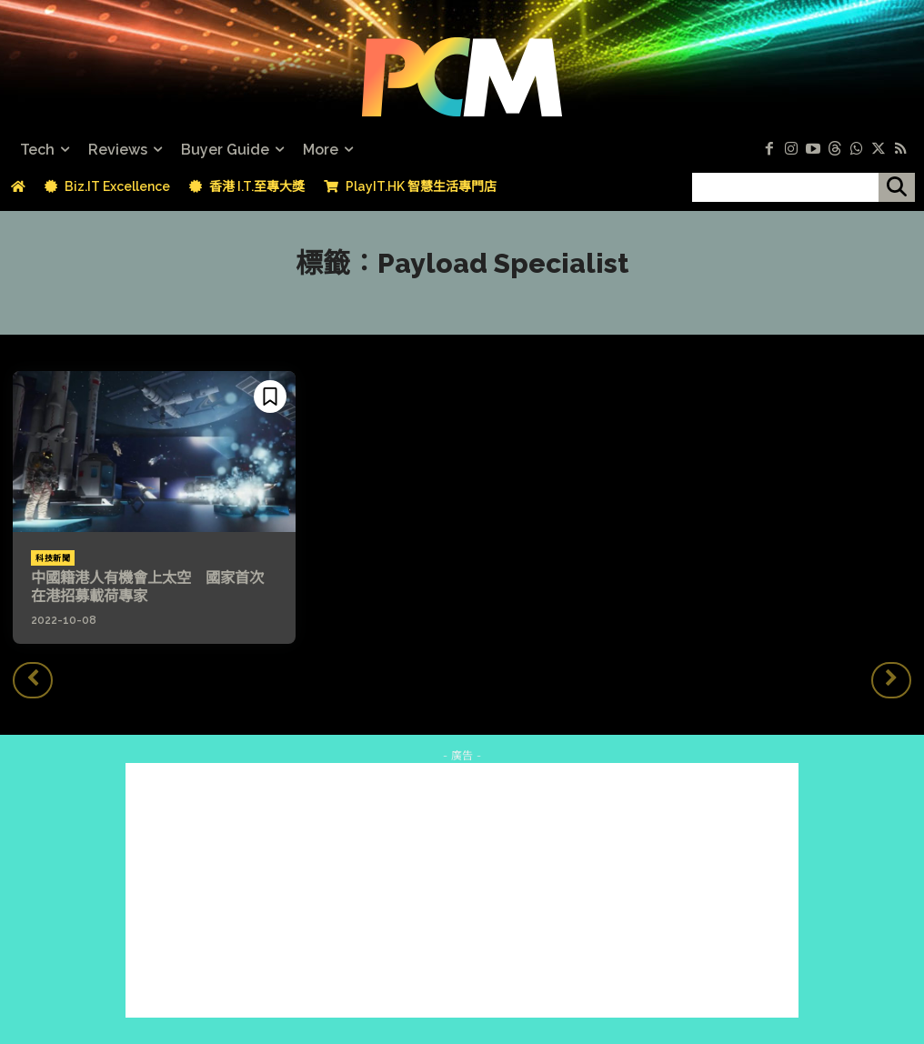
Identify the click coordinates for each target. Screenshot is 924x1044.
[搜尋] (897, 187)
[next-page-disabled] (891, 679)
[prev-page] (33, 679)
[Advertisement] (462, 889)
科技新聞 (52, 558)
